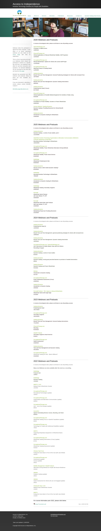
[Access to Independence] (19, 13)
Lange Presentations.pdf (40, 504)
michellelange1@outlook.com (58, 514)
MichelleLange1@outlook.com (20, 89)
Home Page (16, 54)
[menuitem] (29, 16)
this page (22, 71)
